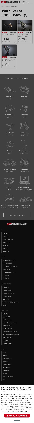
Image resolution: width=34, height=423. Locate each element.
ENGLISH (17, 420)
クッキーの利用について (12, 411)
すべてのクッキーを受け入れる (17, 416)
